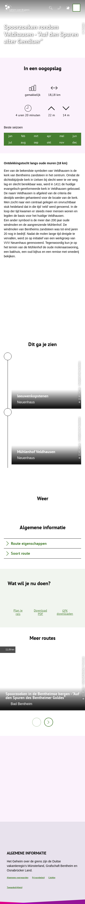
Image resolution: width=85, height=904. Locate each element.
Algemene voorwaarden (17, 877)
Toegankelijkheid (14, 887)
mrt (36, 136)
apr (49, 136)
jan (10, 136)
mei (62, 136)
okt (49, 142)
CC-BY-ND (83, 692)
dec (74, 142)
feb (23, 136)
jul (10, 142)
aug (23, 142)
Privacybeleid (38, 877)
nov (61, 142)
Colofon (51, 877)
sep (36, 142)
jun (75, 136)
